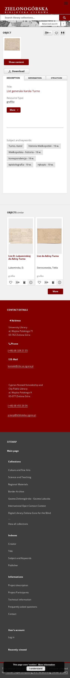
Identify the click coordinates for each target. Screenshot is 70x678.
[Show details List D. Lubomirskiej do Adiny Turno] (30, 282)
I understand (36, 668)
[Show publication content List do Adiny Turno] (52, 282)
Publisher (13, 565)
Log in (11, 637)
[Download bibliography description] (17, 282)
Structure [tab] (56, 78)
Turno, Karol (15, 146)
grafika (10, 101)
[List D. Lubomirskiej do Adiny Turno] (21, 236)
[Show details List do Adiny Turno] (59, 282)
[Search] (64, 17)
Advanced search (49, 23)
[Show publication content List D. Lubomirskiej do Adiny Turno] (24, 282)
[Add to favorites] (56, 32)
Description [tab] (13, 78)
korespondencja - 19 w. (21, 158)
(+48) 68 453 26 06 (18, 405)
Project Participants (18, 592)
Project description (18, 585)
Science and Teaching (19, 477)
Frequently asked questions (22, 606)
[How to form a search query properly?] (63, 23)
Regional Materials (18, 484)
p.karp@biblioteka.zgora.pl (22, 415)
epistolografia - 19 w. (20, 164)
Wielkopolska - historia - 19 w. (25, 152)
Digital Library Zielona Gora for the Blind (29, 513)
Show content (16, 62)
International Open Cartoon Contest (27, 505)
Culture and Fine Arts (19, 470)
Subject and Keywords (19, 558)
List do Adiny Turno (48, 256)
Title (10, 551)
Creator (12, 543)
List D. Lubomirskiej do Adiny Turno (19, 257)
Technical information (19, 599)
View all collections (18, 523)
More (55, 291)
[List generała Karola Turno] (12, 44)
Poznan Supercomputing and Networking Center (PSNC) (36, 672)
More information (46, 665)
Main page (13, 450)
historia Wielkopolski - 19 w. (44, 146)
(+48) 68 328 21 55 (18, 350)
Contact (12, 613)
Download (15, 71)
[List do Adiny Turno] (49, 236)
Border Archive (16, 491)
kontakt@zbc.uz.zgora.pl (21, 366)
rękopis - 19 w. (45, 164)
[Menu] (65, 3)
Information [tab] (35, 78)
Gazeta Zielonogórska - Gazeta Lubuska (29, 498)
